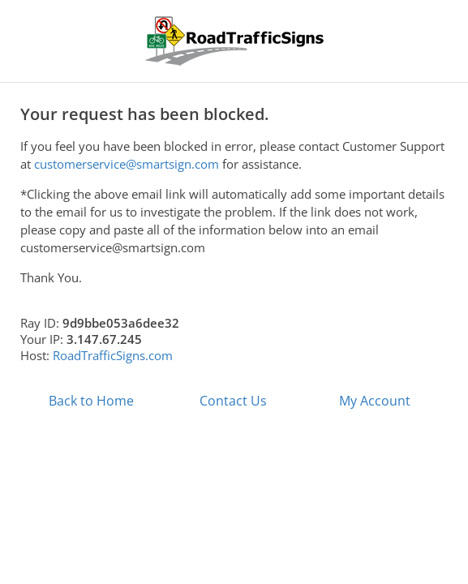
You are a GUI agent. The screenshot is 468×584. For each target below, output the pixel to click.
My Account (374, 401)
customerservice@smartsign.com (126, 164)
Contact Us (233, 401)
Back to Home (91, 401)
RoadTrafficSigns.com (113, 355)
